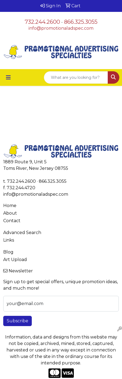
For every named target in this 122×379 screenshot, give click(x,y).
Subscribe (17, 320)
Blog (8, 252)
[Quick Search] (76, 77)
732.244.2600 (42, 22)
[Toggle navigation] (8, 77)
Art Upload (15, 259)
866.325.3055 (80, 22)
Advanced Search (22, 232)
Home (9, 205)
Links (8, 240)
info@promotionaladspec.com (61, 28)
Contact (11, 220)
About (10, 213)
